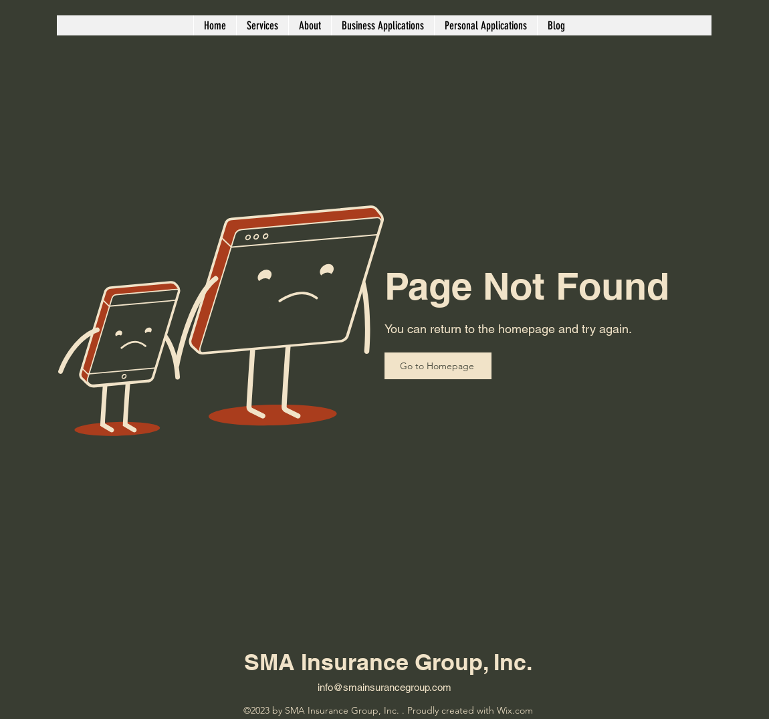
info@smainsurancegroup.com (384, 687)
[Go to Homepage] (437, 365)
